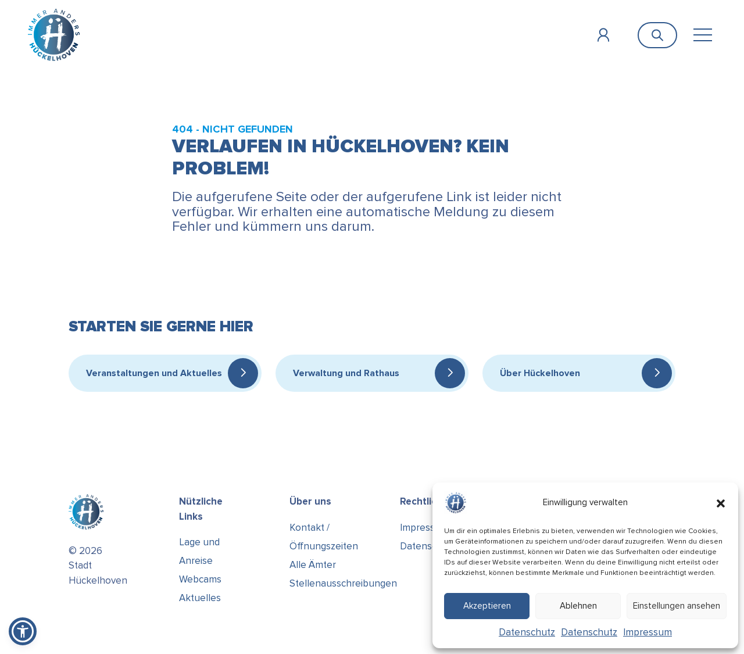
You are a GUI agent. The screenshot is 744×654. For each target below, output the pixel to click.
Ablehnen (578, 606)
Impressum (647, 632)
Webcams (200, 579)
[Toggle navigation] (702, 35)
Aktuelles (200, 598)
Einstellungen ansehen (676, 606)
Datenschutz (527, 632)
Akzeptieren (487, 606)
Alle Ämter (312, 565)
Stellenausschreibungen (343, 583)
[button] (721, 503)
